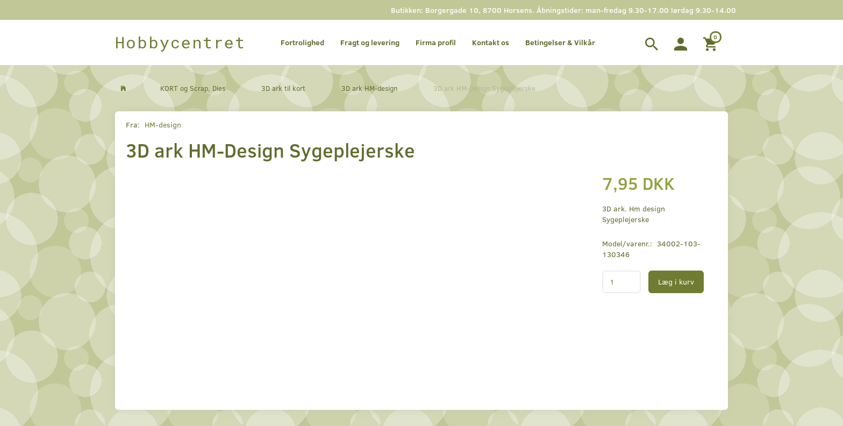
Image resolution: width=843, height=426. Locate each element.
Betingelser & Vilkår (560, 42)
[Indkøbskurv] (711, 42)
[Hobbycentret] (180, 42)
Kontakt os (490, 42)
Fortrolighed (302, 42)
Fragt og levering (369, 42)
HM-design (163, 124)
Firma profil (436, 42)
